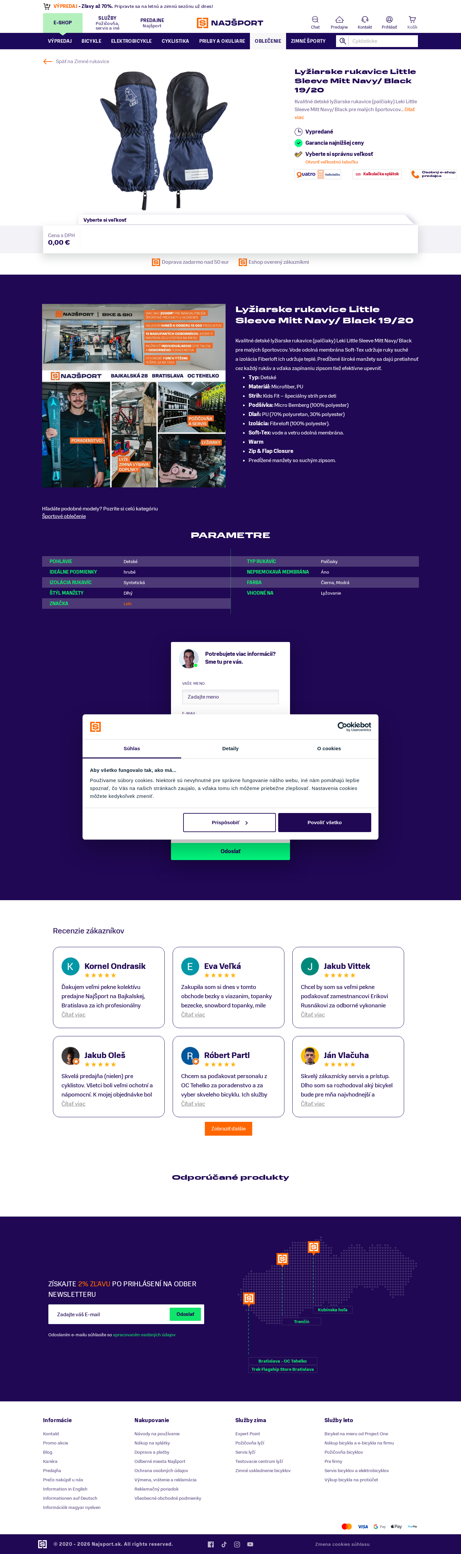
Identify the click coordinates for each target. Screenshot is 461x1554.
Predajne (339, 27)
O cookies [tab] (329, 748)
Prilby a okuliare (222, 41)
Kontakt (365, 27)
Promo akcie (55, 1443)
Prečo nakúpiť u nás (63, 1480)
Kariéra (50, 1461)
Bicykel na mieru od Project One (356, 1434)
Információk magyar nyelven (72, 1507)
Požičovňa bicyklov (344, 1452)
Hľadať (343, 41)
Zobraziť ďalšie (228, 1128)
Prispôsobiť (230, 822)
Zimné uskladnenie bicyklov (263, 1471)
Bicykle (91, 41)
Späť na (82, 61)
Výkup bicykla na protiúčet (351, 1480)
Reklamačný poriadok (156, 1489)
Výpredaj (60, 41)
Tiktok (224, 1544)
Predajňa (52, 1471)
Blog (47, 1452)
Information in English (65, 1489)
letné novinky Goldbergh (123, 6)
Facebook (211, 1544)
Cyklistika (175, 41)
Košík (412, 27)
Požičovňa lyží (249, 1443)
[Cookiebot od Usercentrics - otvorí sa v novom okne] (342, 727)
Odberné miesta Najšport (159, 1461)
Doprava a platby (151, 1452)
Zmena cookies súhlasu (342, 1544)
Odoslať (185, 1314)
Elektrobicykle (131, 41)
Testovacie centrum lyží (259, 1461)
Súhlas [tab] (132, 748)
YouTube (250, 1544)
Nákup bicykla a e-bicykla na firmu (359, 1443)
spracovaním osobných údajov (144, 1335)
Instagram (237, 1544)
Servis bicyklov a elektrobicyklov (357, 1471)
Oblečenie (268, 41)
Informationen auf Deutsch (70, 1498)
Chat (315, 27)
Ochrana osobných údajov (161, 1471)
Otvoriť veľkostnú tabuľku (331, 162)
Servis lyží (245, 1452)
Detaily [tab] (230, 748)
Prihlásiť (389, 27)
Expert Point (247, 1434)
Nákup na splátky (152, 1443)
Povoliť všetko (324, 822)
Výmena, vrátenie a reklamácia (165, 1480)
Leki (128, 604)
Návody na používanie (157, 1434)
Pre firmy (333, 1461)
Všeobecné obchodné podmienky (167, 1498)
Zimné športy (308, 41)
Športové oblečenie (64, 516)
